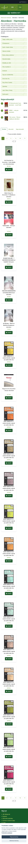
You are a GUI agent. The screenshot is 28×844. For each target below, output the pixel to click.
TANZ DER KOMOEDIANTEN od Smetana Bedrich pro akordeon (8, 292)
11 (24, 138)
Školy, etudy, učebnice (8, 55)
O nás (4, 822)
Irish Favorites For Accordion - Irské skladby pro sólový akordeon (8, 162)
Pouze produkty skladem (14, 134)
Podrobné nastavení (7, 833)
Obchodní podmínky (8, 818)
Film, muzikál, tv (6, 67)
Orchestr (4, 70)
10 (20, 138)
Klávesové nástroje (6, 17)
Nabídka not (14, 13)
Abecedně (11, 129)
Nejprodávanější (20, 129)
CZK (13, 7)
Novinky (4, 129)
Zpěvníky (4, 86)
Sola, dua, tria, (5, 78)
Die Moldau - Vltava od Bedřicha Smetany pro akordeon (8, 325)
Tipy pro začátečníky (7, 74)
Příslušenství (5, 43)
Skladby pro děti (6, 63)
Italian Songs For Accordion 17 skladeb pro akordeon (8, 194)
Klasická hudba (6, 59)
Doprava (5, 816)
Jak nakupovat (6, 814)
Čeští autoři (5, 94)
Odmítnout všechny (14, 840)
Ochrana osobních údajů (9, 820)
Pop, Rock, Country (7, 82)
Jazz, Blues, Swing (7, 90)
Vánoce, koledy (6, 51)
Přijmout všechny (14, 837)
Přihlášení (23, 2)
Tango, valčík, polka (7, 39)
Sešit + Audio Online (7, 47)
